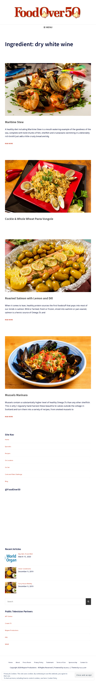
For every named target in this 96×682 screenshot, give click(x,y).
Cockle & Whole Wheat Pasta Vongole (36, 218)
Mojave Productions (13, 630)
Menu (48, 27)
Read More (10, 143)
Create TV (9, 623)
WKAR (7, 644)
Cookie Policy (52, 678)
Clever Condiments (26, 568)
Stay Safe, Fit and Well (27, 554)
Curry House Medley (26, 583)
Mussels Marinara (19, 394)
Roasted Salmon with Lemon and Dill (36, 297)
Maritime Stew (17, 121)
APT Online (9, 616)
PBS (6, 637)
